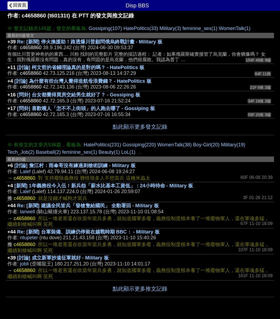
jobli (24, 264)
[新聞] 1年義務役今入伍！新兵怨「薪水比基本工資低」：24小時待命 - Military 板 (103, 185)
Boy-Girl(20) (206, 144)
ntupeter (29, 237)
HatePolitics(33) (140, 28)
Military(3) (170, 28)
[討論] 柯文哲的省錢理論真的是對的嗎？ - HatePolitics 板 (80, 67)
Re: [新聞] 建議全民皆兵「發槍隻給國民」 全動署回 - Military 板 (88, 205)
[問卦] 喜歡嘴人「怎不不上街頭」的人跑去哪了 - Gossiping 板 (86, 108)
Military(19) (233, 144)
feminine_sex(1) (199, 28)
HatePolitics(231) (102, 144)
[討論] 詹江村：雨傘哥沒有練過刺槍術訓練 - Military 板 (75, 165)
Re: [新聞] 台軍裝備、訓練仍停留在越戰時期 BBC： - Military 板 (88, 232)
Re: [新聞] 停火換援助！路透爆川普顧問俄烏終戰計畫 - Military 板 (89, 42)
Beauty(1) (109, 152)
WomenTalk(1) (234, 28)
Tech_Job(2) (20, 152)
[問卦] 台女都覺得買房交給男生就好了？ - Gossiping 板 (78, 95)
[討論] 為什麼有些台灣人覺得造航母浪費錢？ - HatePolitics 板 (82, 81)
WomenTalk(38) (174, 144)
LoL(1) (128, 152)
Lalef (25, 171)
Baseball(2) (48, 152)
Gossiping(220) (139, 144)
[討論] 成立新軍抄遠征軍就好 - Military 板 (63, 258)
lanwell (27, 211)
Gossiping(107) (105, 28)
